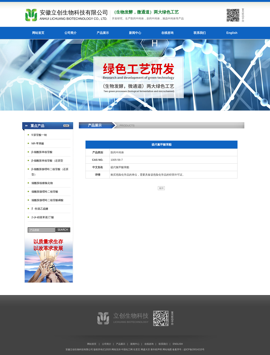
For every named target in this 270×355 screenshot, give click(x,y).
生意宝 (136, 349)
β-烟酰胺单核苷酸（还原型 (47, 160)
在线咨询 (167, 32)
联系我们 (200, 32)
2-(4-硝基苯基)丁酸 (43, 217)
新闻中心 (135, 32)
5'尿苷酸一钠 (39, 134)
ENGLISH (178, 344)
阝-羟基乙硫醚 (40, 208)
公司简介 (70, 32)
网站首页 (38, 32)
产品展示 (103, 32)
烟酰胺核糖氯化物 (42, 183)
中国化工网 (127, 349)
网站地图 (167, 349)
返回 (161, 188)
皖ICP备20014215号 (194, 349)
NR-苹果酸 (38, 143)
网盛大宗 (145, 349)
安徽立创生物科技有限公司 (79, 349)
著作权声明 (156, 349)
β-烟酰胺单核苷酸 (42, 152)
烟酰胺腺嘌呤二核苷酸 (45, 191)
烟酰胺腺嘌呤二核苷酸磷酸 (47, 200)
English (232, 32)
